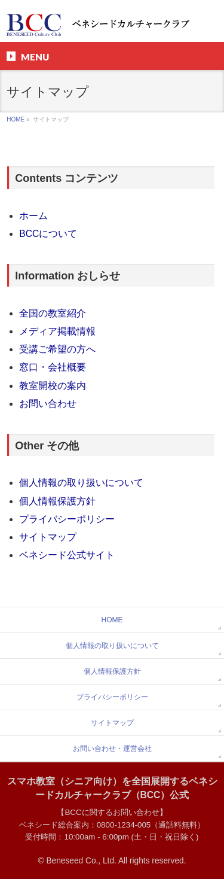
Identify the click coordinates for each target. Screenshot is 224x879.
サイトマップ (47, 537)
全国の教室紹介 (52, 313)
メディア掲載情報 (57, 331)
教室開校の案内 (52, 386)
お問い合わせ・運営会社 (112, 748)
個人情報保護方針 (57, 501)
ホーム (33, 216)
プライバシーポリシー (67, 519)
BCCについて (48, 234)
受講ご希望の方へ (57, 349)
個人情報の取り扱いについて (81, 482)
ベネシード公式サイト (67, 555)
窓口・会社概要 (52, 367)
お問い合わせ (47, 404)
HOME (15, 119)
